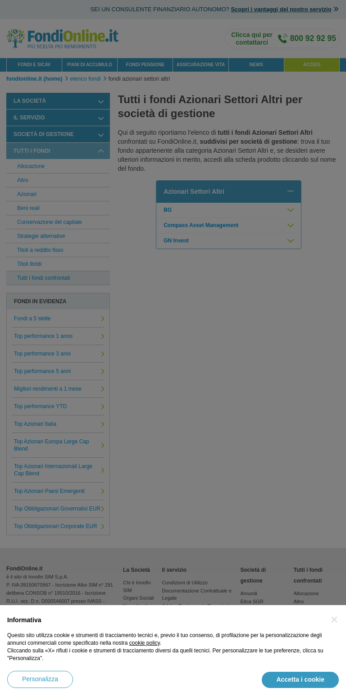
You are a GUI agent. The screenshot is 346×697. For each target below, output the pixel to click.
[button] (334, 619)
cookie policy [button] (144, 643)
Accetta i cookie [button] (300, 679)
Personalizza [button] (40, 679)
